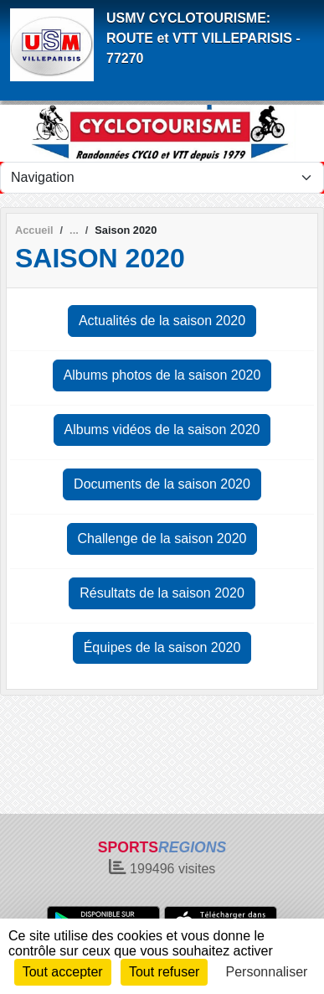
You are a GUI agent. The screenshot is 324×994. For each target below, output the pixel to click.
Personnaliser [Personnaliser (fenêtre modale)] (267, 972)
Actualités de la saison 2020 (162, 320)
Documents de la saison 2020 (162, 484)
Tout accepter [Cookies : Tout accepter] (63, 972)
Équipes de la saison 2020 (162, 647)
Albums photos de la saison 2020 (162, 375)
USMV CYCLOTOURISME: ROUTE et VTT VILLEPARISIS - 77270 (203, 38)
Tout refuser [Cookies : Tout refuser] (164, 972)
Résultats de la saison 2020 (162, 593)
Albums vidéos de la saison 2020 (162, 429)
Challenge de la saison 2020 (162, 538)
